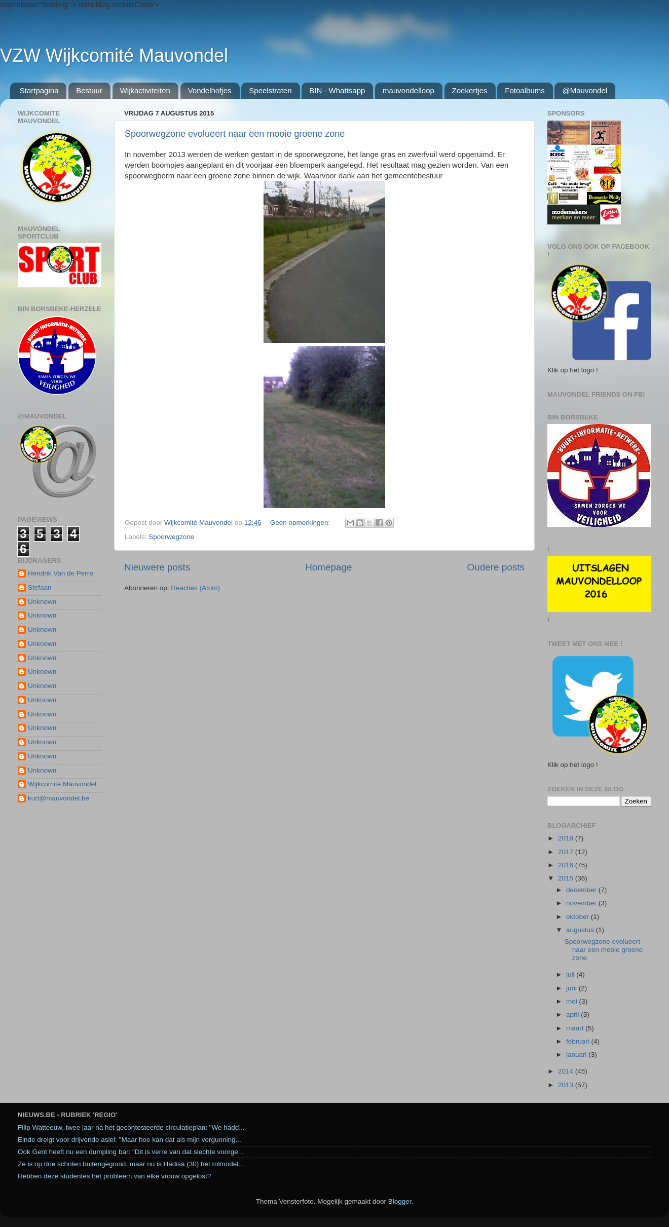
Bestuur (89, 90)
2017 (566, 852)
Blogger (400, 1201)
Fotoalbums (524, 90)
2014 (566, 1071)
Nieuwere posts (157, 567)
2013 (566, 1085)
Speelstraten (270, 90)
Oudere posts (496, 567)
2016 (566, 865)
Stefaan (40, 587)
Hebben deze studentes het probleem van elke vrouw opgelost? (114, 1176)
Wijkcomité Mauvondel (62, 784)
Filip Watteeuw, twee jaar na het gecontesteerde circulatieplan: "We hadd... (131, 1127)
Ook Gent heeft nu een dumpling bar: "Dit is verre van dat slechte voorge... (131, 1152)
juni (572, 988)
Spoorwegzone (171, 537)
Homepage (328, 567)
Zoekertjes (470, 90)
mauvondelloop (408, 90)
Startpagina (39, 90)
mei (572, 1001)
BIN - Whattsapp (337, 90)
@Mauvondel (584, 90)
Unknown (42, 601)
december (582, 890)
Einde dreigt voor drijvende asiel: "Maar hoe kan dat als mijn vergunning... (129, 1139)
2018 (566, 838)
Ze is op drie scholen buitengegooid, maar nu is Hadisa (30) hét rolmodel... (131, 1164)
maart (575, 1028)
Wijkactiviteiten (145, 90)
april (573, 1014)
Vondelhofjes (210, 90)
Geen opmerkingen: (301, 522)
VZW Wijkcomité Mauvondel (114, 55)
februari (578, 1041)
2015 (566, 878)
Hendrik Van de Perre (60, 573)
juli (571, 974)
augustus (581, 930)
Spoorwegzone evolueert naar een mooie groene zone (235, 134)
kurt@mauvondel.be (58, 798)
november (582, 903)
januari (577, 1054)
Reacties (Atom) (195, 588)
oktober (578, 917)
